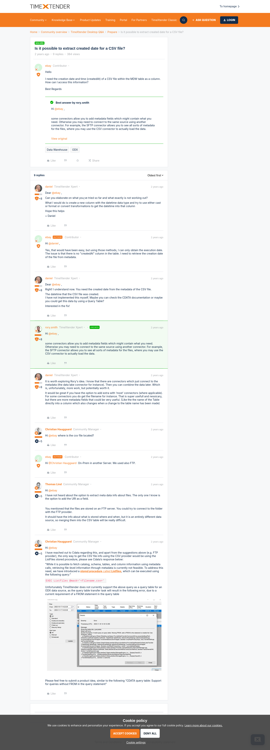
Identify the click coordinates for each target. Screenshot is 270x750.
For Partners (139, 20)
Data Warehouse (57, 149)
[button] (204, 20)
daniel (49, 186)
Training (110, 20)
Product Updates (90, 20)
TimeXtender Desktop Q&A (87, 32)
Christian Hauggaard (58, 429)
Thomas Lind (53, 484)
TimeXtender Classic (164, 20)
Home (33, 32)
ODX (75, 149)
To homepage (230, 6)
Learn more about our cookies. (204, 725)
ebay (48, 65)
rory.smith (51, 327)
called (100, 571)
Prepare (112, 32)
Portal (123, 20)
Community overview (54, 32)
